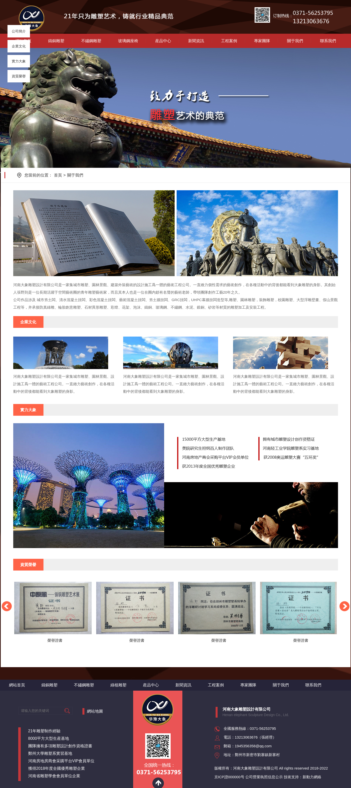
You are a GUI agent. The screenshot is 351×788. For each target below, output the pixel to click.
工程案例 (229, 41)
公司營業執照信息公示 (264, 777)
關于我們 (295, 41)
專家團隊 (262, 41)
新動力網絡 (312, 777)
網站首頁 (17, 685)
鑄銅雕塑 (56, 41)
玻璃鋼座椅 (128, 41)
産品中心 (163, 41)
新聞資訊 (196, 41)
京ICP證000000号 (229, 777)
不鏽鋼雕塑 (91, 41)
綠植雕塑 (118, 685)
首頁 (58, 175)
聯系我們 (328, 41)
